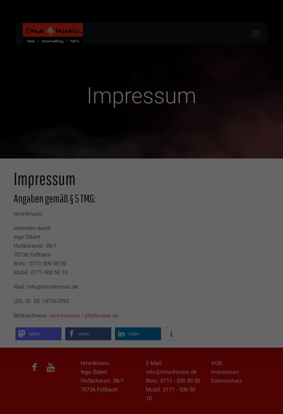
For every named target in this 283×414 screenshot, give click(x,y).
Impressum (179, 110)
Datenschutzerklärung (144, 110)
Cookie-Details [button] (106, 110)
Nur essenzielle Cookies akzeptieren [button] (141, 88)
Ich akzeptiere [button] (141, 69)
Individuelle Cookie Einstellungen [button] (142, 101)
